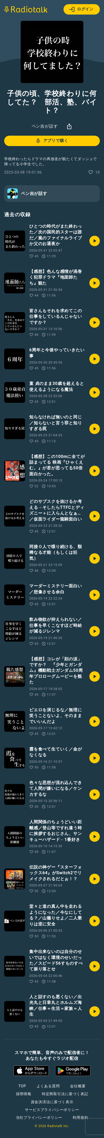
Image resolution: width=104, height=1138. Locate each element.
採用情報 (23, 1094)
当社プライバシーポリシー (39, 1117)
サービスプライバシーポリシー (52, 1110)
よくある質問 (48, 1086)
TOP (22, 1086)
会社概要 (77, 1086)
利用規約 (80, 1117)
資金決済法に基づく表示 (52, 1102)
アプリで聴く (51, 141)
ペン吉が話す (45, 126)
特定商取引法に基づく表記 (65, 1094)
